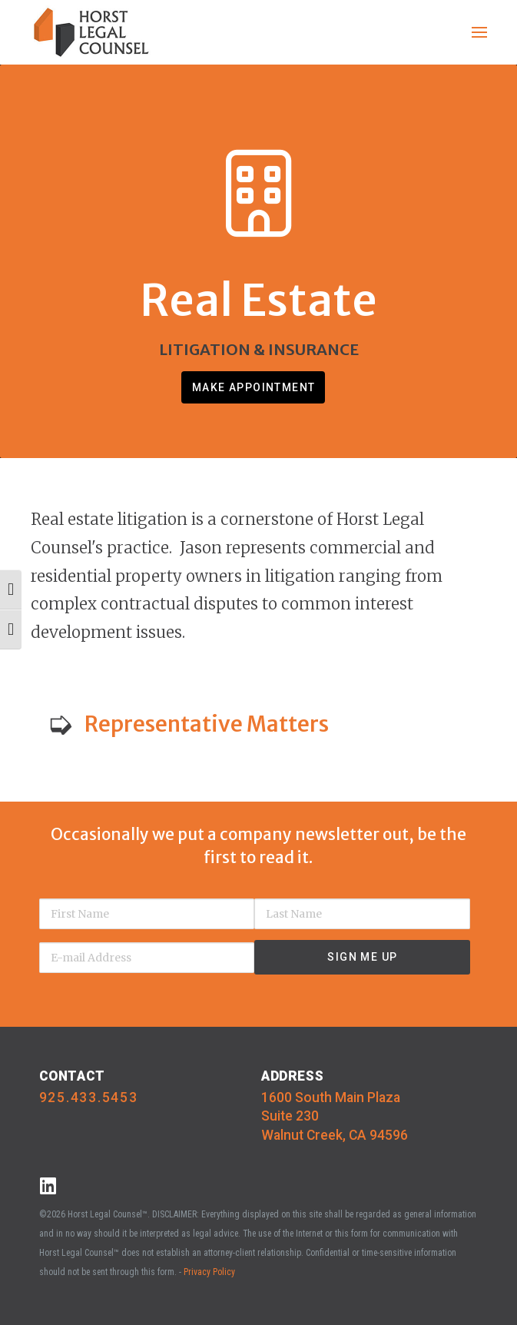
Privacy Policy (209, 1272)
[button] (479, 32)
